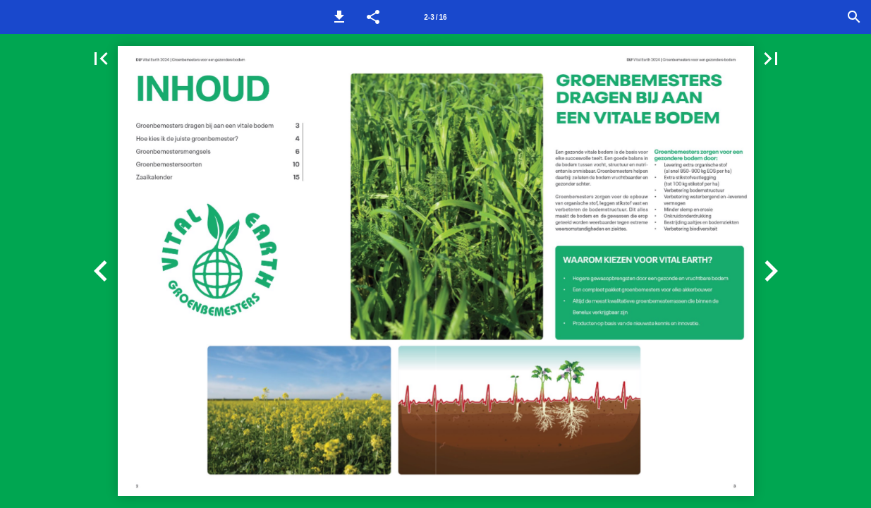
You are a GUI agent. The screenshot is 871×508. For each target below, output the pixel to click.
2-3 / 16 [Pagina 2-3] (435, 17)
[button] (339, 17)
